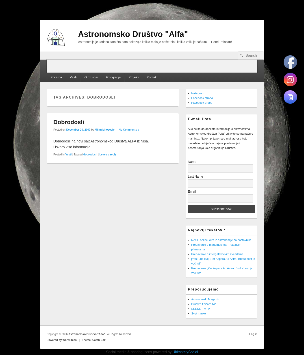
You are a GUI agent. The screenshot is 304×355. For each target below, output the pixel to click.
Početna (56, 77)
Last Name (195, 176)
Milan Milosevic (105, 129)
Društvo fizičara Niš (203, 304)
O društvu (91, 77)
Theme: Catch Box (94, 340)
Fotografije (113, 77)
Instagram (197, 93)
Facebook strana (202, 98)
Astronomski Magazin (205, 299)
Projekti (133, 77)
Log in (253, 334)
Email (192, 191)
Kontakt (152, 77)
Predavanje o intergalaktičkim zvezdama (217, 254)
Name (192, 162)
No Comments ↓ (129, 129)
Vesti (73, 77)
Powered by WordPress (62, 340)
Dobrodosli (68, 122)
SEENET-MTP (200, 308)
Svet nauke (198, 313)
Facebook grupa (201, 102)
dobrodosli (90, 154)
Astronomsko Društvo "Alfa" (133, 34)
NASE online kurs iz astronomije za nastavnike (221, 240)
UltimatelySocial (185, 352)
